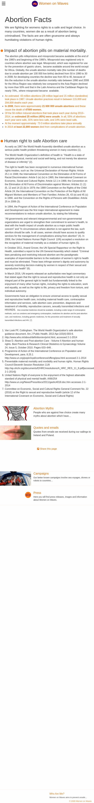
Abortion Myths (43, 408)
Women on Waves (50, 3)
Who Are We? (56, 793)
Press (37, 492)
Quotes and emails (46, 427)
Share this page (47, 449)
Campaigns (41, 473)
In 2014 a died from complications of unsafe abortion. (45, 127)
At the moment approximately (43, 123)
